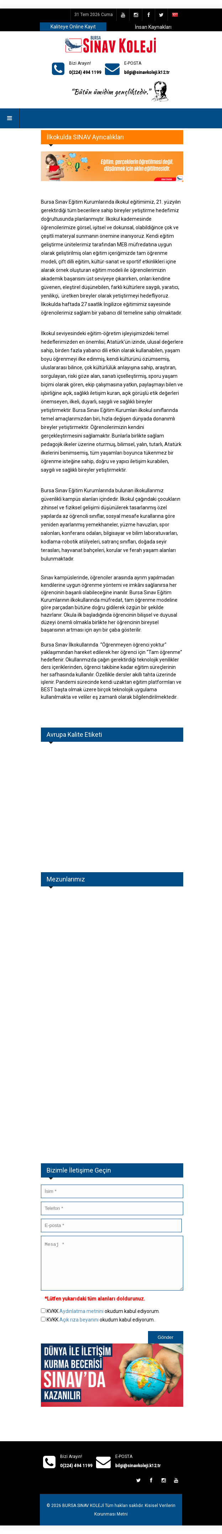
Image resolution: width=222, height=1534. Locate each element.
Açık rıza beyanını (79, 1328)
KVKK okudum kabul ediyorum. (103, 1320)
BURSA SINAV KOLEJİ (83, 1514)
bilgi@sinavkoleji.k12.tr (146, 72)
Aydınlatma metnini (81, 1320)
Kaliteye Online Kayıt (73, 27)
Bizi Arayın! (80, 63)
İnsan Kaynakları (153, 27)
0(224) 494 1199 (85, 72)
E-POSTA (132, 63)
